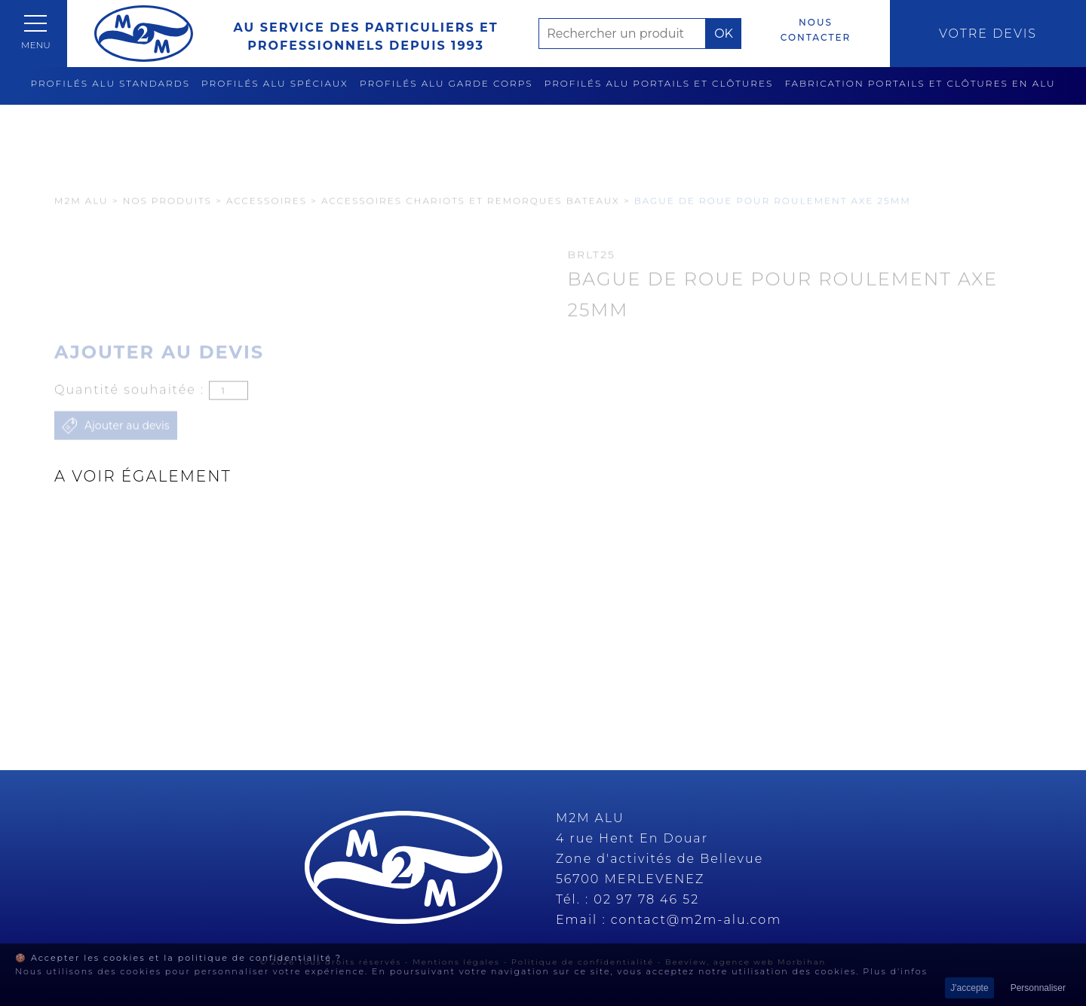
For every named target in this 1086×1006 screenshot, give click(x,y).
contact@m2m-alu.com (696, 920)
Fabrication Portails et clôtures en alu (919, 83)
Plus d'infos (895, 971)
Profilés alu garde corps (446, 83)
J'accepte (969, 988)
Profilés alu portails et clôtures (659, 83)
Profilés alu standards (110, 83)
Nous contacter (816, 30)
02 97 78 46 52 (646, 899)
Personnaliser (1038, 988)
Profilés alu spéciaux (274, 83)
